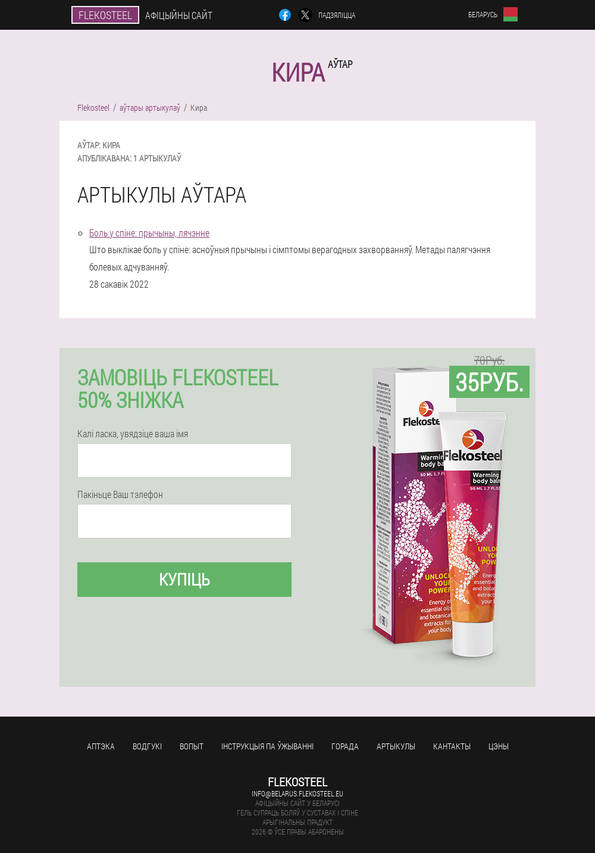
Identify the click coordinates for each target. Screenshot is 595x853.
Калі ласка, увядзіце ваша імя (132, 433)
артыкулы (396, 746)
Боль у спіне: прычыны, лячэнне (149, 232)
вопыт (191, 746)
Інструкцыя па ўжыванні (267, 746)
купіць (184, 579)
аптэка (101, 746)
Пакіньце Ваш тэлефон (120, 494)
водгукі (147, 746)
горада (345, 746)
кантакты (452, 746)
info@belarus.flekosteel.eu (297, 793)
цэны (498, 746)
